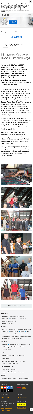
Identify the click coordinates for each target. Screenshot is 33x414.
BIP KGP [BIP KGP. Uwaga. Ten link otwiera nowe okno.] (24, 388)
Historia (22, 331)
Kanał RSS (2, 387)
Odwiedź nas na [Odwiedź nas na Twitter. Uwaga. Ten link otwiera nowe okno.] (5, 390)
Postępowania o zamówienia (9, 369)
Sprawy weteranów (24, 378)
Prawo (3, 352)
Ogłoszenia (22, 361)
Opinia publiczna (6, 349)
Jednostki (4, 329)
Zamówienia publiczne (7, 367)
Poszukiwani (23, 318)
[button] (29, 15)
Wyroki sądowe (21, 355)
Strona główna (5, 32)
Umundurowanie (6, 334)
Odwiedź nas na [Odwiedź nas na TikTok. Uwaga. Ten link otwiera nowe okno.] (8, 390)
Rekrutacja (15, 363)
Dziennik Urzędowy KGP (8, 355)
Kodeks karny (5, 347)
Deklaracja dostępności (22, 397)
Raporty (22, 347)
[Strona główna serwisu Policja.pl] (2, 15)
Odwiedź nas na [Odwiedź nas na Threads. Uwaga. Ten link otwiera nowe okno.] (2, 390)
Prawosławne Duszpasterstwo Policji (12, 338)
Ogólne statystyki (13, 344)
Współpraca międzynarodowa (20, 334)
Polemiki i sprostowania (8, 323)
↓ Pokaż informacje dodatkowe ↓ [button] (16, 306)
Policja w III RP (14, 331)
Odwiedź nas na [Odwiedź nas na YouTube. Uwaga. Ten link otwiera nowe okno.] (5, 387)
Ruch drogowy (14, 318)
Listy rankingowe (6, 363)
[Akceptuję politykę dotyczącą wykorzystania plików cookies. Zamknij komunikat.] (30, 1)
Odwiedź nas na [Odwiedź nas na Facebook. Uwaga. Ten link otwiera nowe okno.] (8, 387)
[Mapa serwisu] (5, 15)
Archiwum (21, 372)
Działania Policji (5, 313)
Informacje (4, 344)
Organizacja (5, 331)
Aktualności (13, 32)
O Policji (3, 326)
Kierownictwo (12, 329)
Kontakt (3, 375)
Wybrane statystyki (25, 344)
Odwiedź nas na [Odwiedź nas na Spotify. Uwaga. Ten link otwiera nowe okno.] (11, 390)
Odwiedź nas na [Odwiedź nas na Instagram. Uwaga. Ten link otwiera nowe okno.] (11, 387)
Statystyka (4, 341)
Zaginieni (4, 321)
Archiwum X (5, 318)
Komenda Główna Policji (24, 329)
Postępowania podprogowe (9, 372)
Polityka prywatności (5, 410)
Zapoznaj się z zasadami (6, 408)
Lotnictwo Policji (12, 321)
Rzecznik (4, 378)
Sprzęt (27, 331)
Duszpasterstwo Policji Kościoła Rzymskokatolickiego (16, 336)
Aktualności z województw (17, 316)
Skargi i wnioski (12, 378)
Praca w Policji (5, 358)
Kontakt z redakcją (5, 397)
